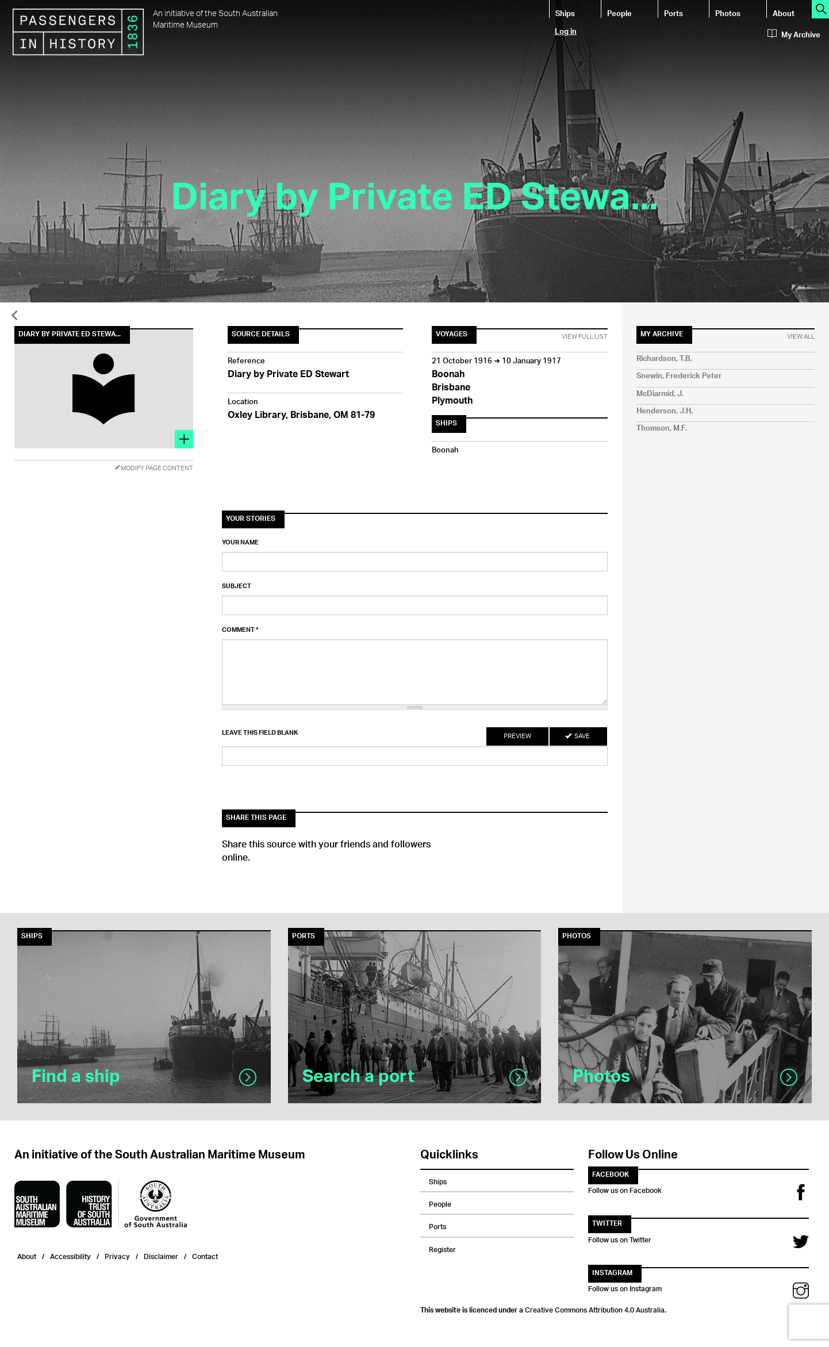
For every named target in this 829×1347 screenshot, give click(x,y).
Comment (240, 630)
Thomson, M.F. (661, 428)
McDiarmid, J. (660, 394)
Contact (205, 1255)
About (784, 13)
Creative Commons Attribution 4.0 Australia (595, 1308)
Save (577, 736)
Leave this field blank (260, 733)
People (619, 13)
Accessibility (70, 1255)
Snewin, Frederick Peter (678, 376)
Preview (517, 736)
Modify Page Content (153, 468)
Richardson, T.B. (664, 359)
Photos (727, 13)
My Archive (793, 35)
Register (442, 1248)
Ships (565, 13)
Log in (566, 31)
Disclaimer (161, 1255)
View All (801, 337)
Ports (673, 13)
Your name (240, 542)
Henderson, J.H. (664, 411)
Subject (236, 586)
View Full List (585, 337)
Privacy (117, 1255)
